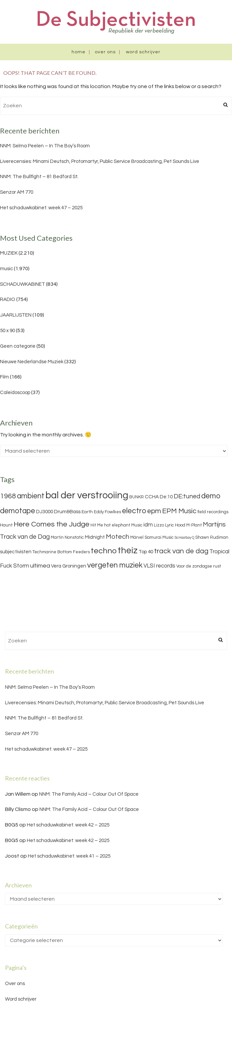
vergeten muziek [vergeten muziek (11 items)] (115, 565)
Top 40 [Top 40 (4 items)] (146, 551)
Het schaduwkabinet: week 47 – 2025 (41, 207)
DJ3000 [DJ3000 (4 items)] (44, 511)
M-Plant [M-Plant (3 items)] (194, 525)
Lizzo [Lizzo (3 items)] (159, 525)
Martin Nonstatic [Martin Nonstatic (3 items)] (67, 537)
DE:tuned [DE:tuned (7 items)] (187, 496)
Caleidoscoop (15, 392)
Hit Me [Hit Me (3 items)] (96, 525)
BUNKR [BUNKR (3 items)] (136, 497)
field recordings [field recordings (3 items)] (213, 512)
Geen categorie (17, 346)
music (6, 268)
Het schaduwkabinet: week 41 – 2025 (69, 856)
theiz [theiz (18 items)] (128, 550)
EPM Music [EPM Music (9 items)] (179, 511)
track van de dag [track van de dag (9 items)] (181, 551)
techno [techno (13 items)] (104, 551)
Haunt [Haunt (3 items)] (6, 525)
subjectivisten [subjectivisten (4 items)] (15, 551)
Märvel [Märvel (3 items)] (137, 537)
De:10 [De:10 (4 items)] (166, 496)
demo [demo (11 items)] (210, 496)
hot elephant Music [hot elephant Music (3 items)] (123, 525)
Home (79, 52)
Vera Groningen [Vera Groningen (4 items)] (68, 566)
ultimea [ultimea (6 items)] (40, 566)
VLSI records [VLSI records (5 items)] (159, 566)
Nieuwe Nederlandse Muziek (31, 361)
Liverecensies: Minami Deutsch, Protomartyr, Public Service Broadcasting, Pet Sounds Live (99, 161)
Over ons (105, 52)
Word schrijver (143, 52)
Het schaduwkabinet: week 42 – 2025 (68, 824)
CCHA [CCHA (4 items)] (152, 496)
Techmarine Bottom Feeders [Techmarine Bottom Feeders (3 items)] (61, 552)
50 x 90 (7, 330)
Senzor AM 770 (16, 192)
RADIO (7, 299)
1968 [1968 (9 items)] (8, 496)
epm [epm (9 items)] (154, 511)
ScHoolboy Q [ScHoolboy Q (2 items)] (184, 537)
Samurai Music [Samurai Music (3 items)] (159, 537)
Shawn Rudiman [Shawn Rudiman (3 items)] (211, 537)
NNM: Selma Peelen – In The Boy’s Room (45, 145)
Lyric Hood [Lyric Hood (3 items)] (175, 525)
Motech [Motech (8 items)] (117, 536)
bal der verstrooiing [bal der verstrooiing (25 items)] (86, 495)
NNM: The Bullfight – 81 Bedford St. (39, 176)
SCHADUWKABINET (22, 284)
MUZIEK (9, 253)
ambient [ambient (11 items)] (30, 496)
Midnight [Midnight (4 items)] (95, 537)
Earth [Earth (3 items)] (87, 512)
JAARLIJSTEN (15, 315)
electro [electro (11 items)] (134, 511)
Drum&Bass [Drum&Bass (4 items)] (67, 511)
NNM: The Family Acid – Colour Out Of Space (89, 794)
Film (4, 376)
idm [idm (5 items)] (148, 525)
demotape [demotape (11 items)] (17, 511)
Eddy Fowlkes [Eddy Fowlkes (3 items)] (107, 512)
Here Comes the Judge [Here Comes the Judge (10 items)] (51, 524)
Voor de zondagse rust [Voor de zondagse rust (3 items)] (198, 566)
